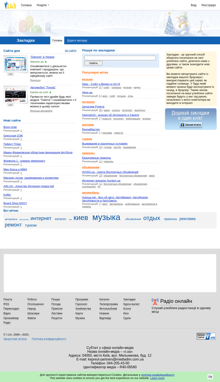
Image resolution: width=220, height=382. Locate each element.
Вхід (194, 5)
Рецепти (56, 318)
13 (100, 147)
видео (137, 87)
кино (105, 96)
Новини (104, 313)
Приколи (56, 308)
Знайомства (83, 308)
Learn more (157, 378)
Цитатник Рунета (93, 106)
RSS (6, 304)
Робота (32, 299)
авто (104, 204)
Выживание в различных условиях (105, 143)
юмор (107, 110)
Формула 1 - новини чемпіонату (24, 160)
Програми (81, 299)
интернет (127, 110)
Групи (127, 318)
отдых (151, 217)
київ (70, 219)
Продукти (35, 80)
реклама (107, 132)
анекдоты (139, 110)
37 (100, 87)
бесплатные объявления (133, 175)
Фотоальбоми (108, 308)
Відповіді (105, 318)
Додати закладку (77, 40)
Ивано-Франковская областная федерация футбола (37, 152)
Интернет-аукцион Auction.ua (101, 180)
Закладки (129, 299)
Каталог (104, 299)
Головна (26, 5)
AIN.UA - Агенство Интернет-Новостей (28, 186)
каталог (60, 219)
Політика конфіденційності (49, 338)
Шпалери (34, 313)
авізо (152, 175)
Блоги (127, 308)
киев (80, 218)
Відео (7, 313)
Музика (80, 318)
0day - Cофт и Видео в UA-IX (101, 84)
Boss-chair (10, 127)
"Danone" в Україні (42, 57)
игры (130, 96)
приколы (108, 161)
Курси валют (131, 304)
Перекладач (11, 308)
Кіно (126, 313)
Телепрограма (108, 304)
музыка (128, 87)
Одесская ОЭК (13, 135)
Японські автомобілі (41, 110)
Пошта (7, 299)
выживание (129, 147)
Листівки (56, 313)
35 (100, 110)
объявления (110, 175)
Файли (32, 318)
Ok (210, 376)
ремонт (13, 225)
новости (107, 118)
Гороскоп (81, 304)
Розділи (42, 5)
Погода (56, 304)
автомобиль (116, 204)
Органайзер (11, 318)
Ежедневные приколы (96, 157)
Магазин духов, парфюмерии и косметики (30, 177)
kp (99, 186)
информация (133, 118)
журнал (146, 118)
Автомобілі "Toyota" (43, 87)
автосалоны (24, 219)
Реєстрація (209, 5)
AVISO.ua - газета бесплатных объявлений (110, 172)
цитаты (116, 110)
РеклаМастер (91, 129)
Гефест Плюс (12, 144)
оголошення (89, 186)
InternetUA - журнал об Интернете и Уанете (110, 115)
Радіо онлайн (176, 301)
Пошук (55, 299)
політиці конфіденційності (157, 374)
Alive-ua (87, 92)
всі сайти (70, 50)
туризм (108, 147)
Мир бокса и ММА (15, 169)
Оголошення (36, 304)
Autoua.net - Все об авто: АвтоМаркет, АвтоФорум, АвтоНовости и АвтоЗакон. (115, 199)
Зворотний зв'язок (15, 338)
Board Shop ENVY (15, 203)
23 (100, 175)
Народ (32, 308)
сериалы (116, 87)
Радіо (7, 322)
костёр (117, 147)
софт (106, 87)
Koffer (7, 194)
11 (100, 161)
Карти (79, 313)
